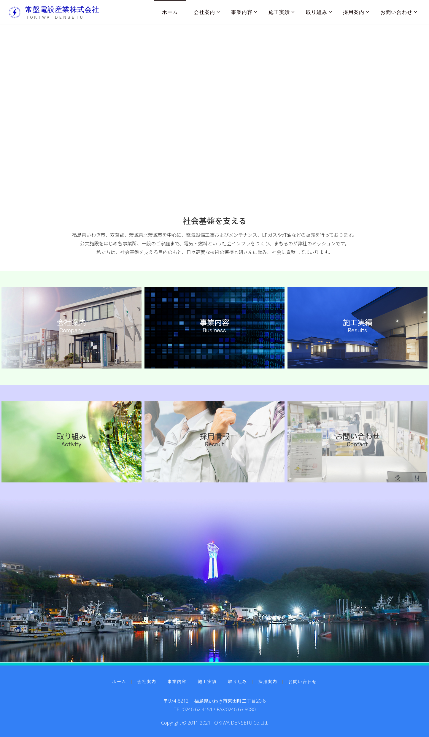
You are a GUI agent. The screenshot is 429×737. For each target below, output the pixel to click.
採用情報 (214, 436)
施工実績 (357, 322)
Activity (71, 444)
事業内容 (214, 322)
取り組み (71, 436)
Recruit (214, 444)
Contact (357, 444)
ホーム (119, 681)
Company (71, 330)
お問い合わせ (357, 436)
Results (357, 330)
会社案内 (71, 322)
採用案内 (267, 681)
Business (214, 330)
